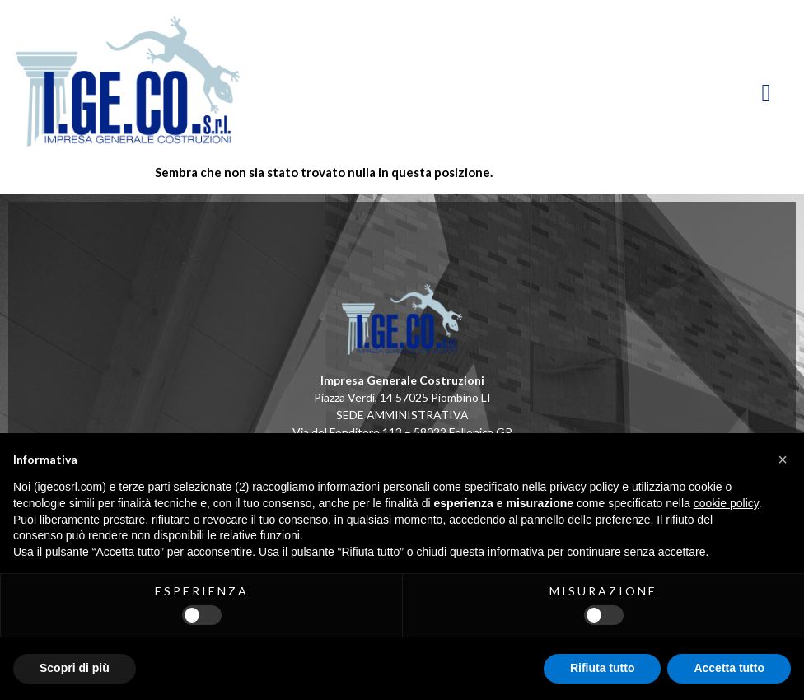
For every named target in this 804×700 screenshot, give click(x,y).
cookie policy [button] (726, 503)
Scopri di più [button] (75, 667)
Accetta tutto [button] (729, 667)
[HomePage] (209, 81)
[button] (782, 459)
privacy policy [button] (584, 486)
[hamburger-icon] (767, 92)
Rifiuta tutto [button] (602, 667)
